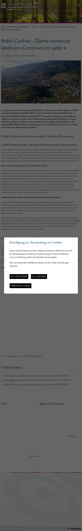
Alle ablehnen (39, 276)
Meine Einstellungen (20, 285)
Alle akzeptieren (19, 276)
